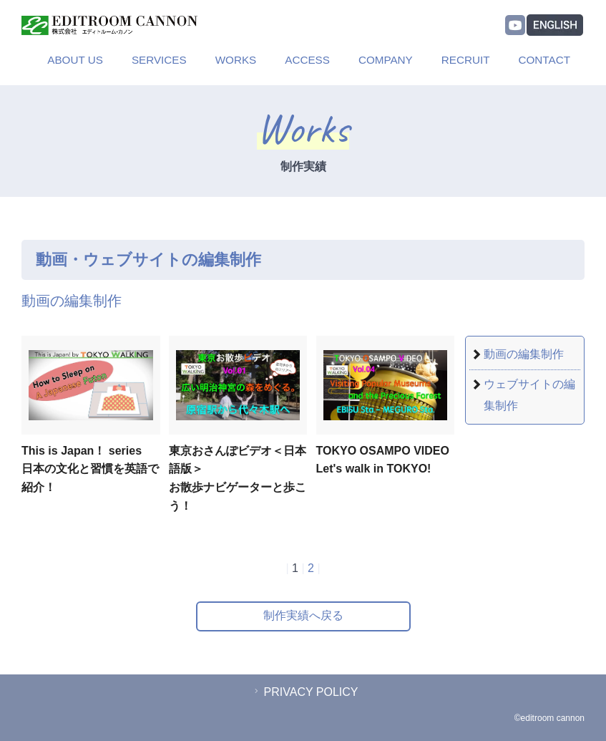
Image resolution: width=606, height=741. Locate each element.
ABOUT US (75, 60)
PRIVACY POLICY (304, 692)
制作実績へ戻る (303, 615)
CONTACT (545, 60)
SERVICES (159, 60)
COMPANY (385, 60)
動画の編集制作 (524, 354)
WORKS (236, 60)
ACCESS (307, 60)
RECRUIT (465, 60)
